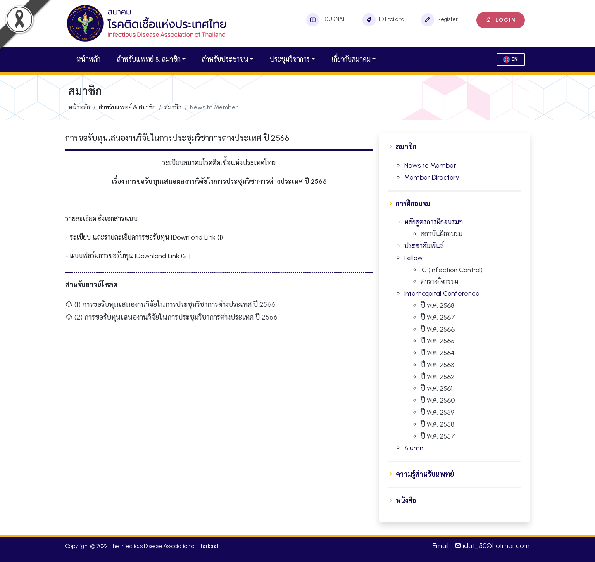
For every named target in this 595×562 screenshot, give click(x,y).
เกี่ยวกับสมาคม (351, 59)
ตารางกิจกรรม (439, 281)
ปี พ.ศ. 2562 (438, 377)
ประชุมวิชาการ (290, 59)
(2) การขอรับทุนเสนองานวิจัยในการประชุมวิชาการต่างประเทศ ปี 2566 (171, 317)
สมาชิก (406, 147)
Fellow (413, 258)
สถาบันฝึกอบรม (441, 234)
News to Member (430, 165)
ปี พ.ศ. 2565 (438, 341)
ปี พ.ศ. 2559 (437, 412)
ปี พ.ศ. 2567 (438, 317)
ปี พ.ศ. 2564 (438, 353)
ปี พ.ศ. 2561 (436, 388)
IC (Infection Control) (452, 270)
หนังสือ (406, 501)
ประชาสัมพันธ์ (424, 246)
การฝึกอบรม (413, 204)
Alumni (414, 448)
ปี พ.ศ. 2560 (438, 400)
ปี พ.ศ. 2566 (438, 329)
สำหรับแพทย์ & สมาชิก (149, 59)
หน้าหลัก (88, 59)
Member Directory (431, 177)
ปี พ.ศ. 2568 (438, 305)
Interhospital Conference (442, 293)
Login (501, 20)
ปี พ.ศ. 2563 (437, 365)
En (510, 59)
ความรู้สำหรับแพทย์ (425, 474)
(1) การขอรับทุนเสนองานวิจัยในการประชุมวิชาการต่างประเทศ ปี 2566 (170, 304)
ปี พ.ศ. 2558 (438, 424)
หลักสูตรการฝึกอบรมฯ (433, 222)
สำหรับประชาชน (225, 59)
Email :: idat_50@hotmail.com (481, 546)
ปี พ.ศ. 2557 (438, 436)
